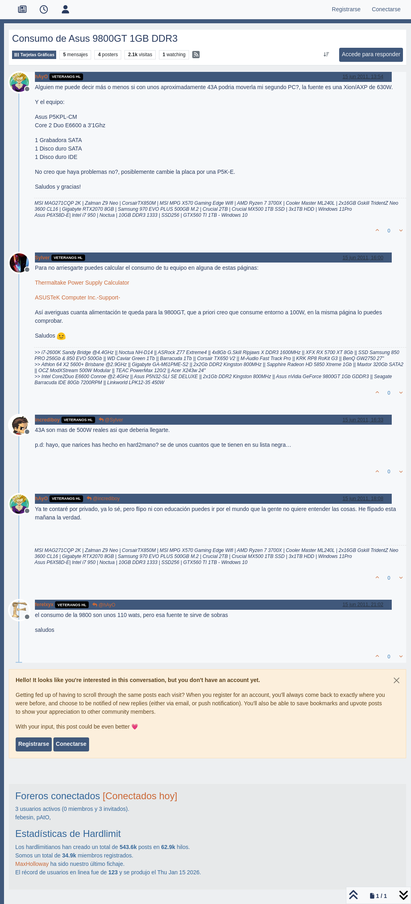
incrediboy (47, 420)
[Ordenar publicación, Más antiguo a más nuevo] (326, 54)
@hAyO (103, 605)
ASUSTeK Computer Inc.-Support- (77, 297)
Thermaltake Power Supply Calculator (82, 282)
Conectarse (71, 744)
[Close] (396, 680)
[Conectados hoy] (140, 795)
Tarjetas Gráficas (34, 54)
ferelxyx (44, 604)
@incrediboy (103, 498)
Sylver (42, 258)
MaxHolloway (32, 864)
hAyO (41, 76)
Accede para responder (371, 54)
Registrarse (33, 744)
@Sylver (111, 420)
